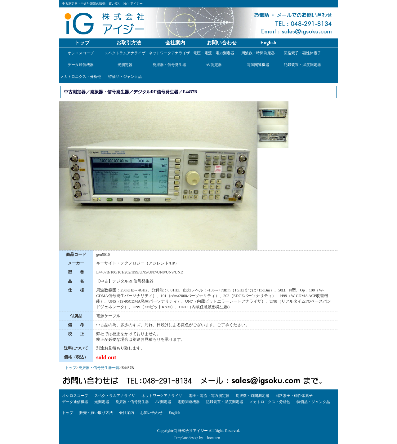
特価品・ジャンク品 (125, 76)
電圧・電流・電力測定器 (213, 53)
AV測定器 (214, 65)
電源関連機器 (258, 65)
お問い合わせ (222, 42)
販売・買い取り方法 (96, 413)
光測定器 (125, 65)
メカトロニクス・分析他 (80, 76)
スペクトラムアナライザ (125, 53)
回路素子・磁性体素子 (302, 53)
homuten (213, 438)
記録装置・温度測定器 (302, 65)
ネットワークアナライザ (169, 53)
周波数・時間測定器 (258, 53)
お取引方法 (128, 42)
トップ (82, 42)
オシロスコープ (81, 53)
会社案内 (175, 42)
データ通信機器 (81, 65)
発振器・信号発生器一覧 (98, 368)
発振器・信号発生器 (169, 65)
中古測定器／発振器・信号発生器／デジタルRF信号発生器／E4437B (130, 91)
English (268, 42)
